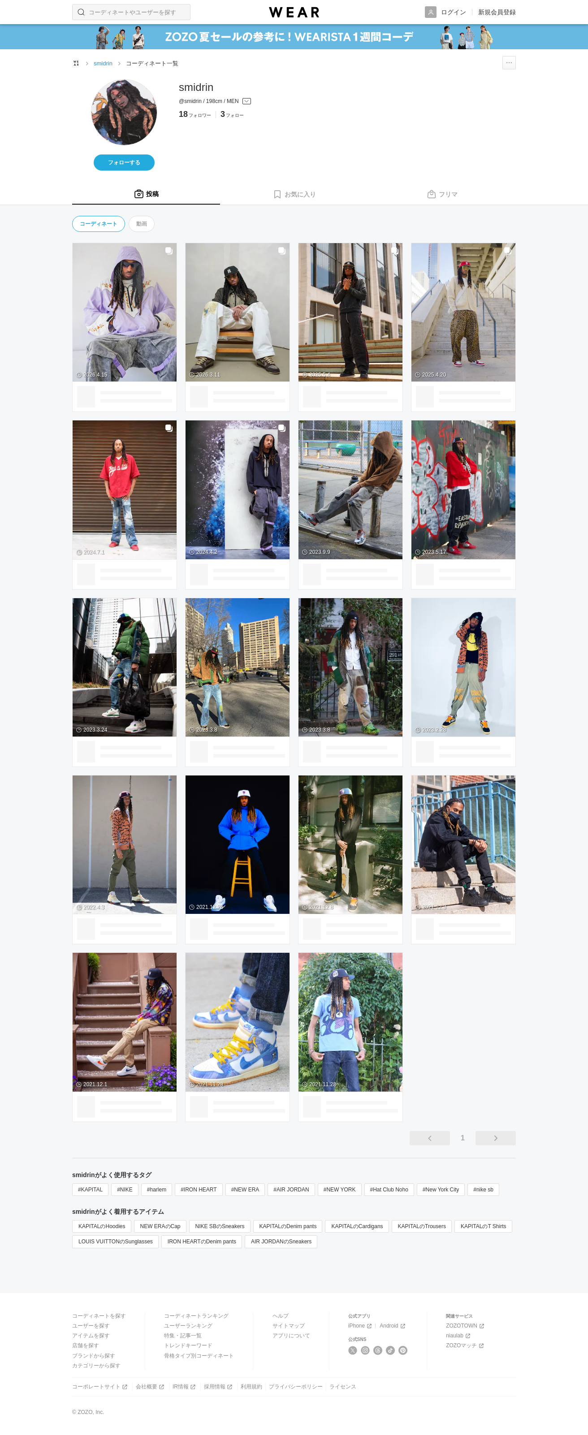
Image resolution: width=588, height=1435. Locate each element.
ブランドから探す (93, 1356)
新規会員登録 (497, 12)
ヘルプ (280, 1316)
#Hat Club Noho (389, 1190)
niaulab (459, 1336)
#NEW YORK (340, 1190)
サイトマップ (288, 1326)
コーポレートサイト (100, 1387)
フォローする (124, 162)
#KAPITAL (90, 1190)
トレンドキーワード (188, 1345)
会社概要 (151, 1387)
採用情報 (219, 1387)
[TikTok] (390, 1350)
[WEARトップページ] (76, 63)
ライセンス (342, 1386)
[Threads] (378, 1350)
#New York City (441, 1190)
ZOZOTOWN (466, 1326)
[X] (353, 1350)
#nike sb (483, 1190)
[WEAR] (294, 12)
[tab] (146, 194)
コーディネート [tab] (98, 224)
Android (393, 1326)
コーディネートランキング (196, 1316)
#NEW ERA (245, 1190)
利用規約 (251, 1386)
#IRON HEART (198, 1190)
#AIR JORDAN (291, 1190)
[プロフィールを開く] (215, 102)
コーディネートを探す (99, 1316)
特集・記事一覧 (183, 1335)
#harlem (156, 1190)
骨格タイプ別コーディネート (199, 1356)
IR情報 (185, 1387)
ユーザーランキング (188, 1326)
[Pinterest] (403, 1350)
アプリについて (291, 1335)
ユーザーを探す (91, 1326)
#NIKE (125, 1190)
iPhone (360, 1326)
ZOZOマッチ (465, 1345)
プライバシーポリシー (296, 1386)
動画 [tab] (141, 224)
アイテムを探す (91, 1335)
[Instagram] (365, 1350)
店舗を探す (85, 1345)
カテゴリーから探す (96, 1365)
